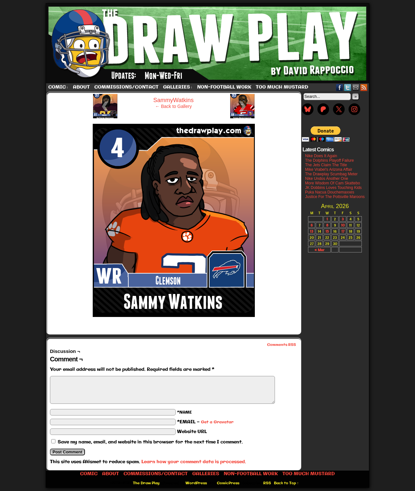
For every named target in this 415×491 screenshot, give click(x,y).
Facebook (340, 87)
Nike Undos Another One (326, 178)
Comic (58, 87)
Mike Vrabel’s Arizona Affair (328, 169)
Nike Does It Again (321, 156)
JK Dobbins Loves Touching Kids (333, 187)
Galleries (178, 87)
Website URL (192, 431)
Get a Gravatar (217, 422)
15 (327, 231)
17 (342, 231)
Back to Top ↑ (286, 483)
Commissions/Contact (126, 87)
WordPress (196, 483)
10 (343, 225)
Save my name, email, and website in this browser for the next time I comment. (150, 442)
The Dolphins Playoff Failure (329, 160)
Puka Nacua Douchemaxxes (329, 192)
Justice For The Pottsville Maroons (335, 196)
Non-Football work (224, 87)
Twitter (348, 87)
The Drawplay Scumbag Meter (331, 174)
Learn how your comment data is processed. (193, 462)
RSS (364, 87)
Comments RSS (281, 344)
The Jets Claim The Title (326, 165)
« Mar (319, 249)
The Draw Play (208, 43)
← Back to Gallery (173, 106)
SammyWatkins (173, 100)
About (81, 87)
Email (356, 87)
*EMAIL (205, 422)
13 (311, 231)
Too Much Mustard (282, 87)
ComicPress (228, 483)
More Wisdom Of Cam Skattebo (332, 183)
